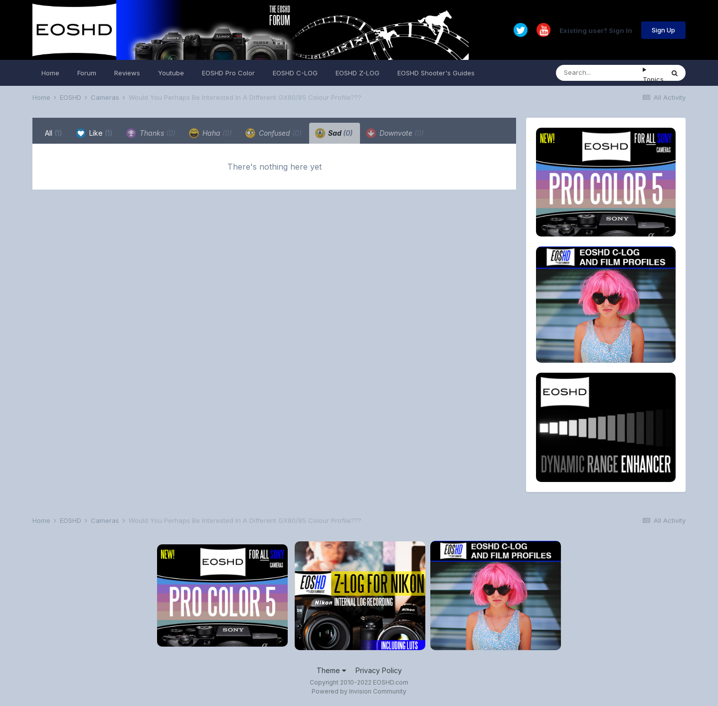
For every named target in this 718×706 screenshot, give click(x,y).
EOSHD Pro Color (228, 73)
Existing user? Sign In (595, 30)
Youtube (171, 73)
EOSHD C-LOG (295, 73)
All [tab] (53, 133)
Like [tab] (94, 133)
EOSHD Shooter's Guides (436, 73)
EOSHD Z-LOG (357, 73)
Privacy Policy (379, 670)
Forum (86, 73)
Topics (653, 79)
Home (50, 73)
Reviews (127, 73)
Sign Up (663, 30)
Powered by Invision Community (359, 691)
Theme (331, 670)
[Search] (599, 73)
